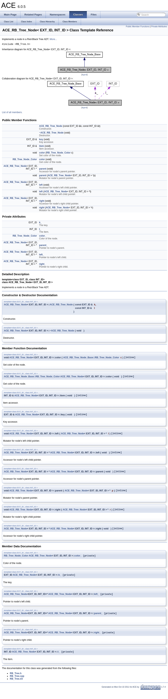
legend (84, 75)
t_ (40, 229)
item (41, 146)
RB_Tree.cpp (17, 685)
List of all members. (12, 113)
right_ (42, 264)
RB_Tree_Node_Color (58, 153)
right (41, 201)
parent (42, 169)
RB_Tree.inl (16, 687)
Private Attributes (159, 26)
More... (53, 39)
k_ (40, 223)
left (41, 185)
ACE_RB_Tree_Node (50, 126)
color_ (42, 236)
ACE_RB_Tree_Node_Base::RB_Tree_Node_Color (91, 358)
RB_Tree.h (15, 682)
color (42, 153)
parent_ (43, 245)
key (41, 140)
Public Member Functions (138, 26)
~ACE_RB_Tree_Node (51, 133)
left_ (41, 255)
